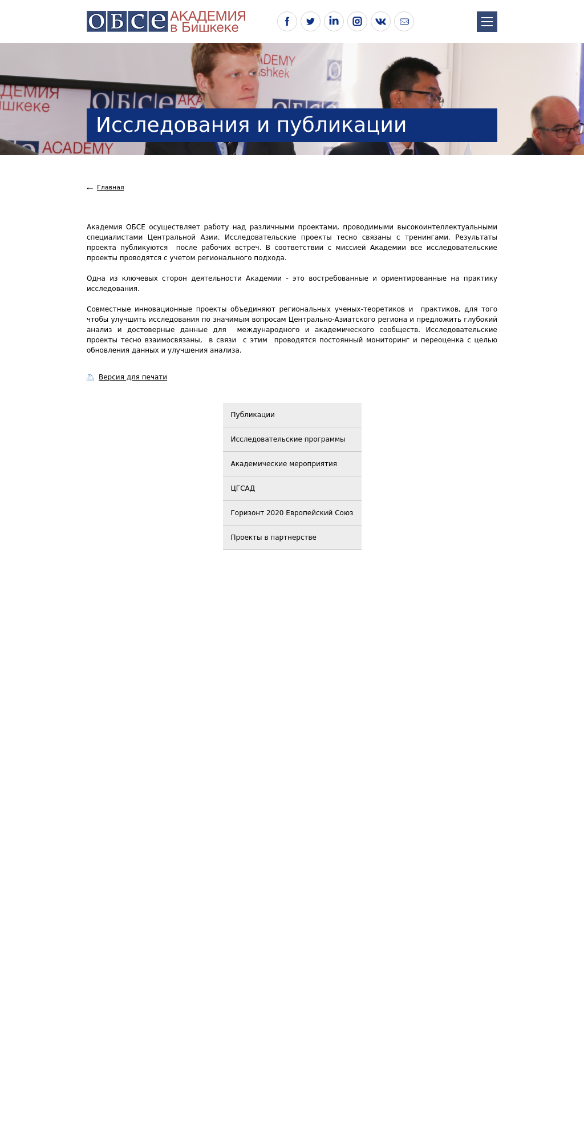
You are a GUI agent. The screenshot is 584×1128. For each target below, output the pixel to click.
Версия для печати (133, 377)
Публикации (253, 415)
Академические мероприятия (284, 464)
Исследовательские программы (288, 439)
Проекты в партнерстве (274, 537)
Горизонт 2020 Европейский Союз (292, 513)
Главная (110, 187)
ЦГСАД (243, 488)
